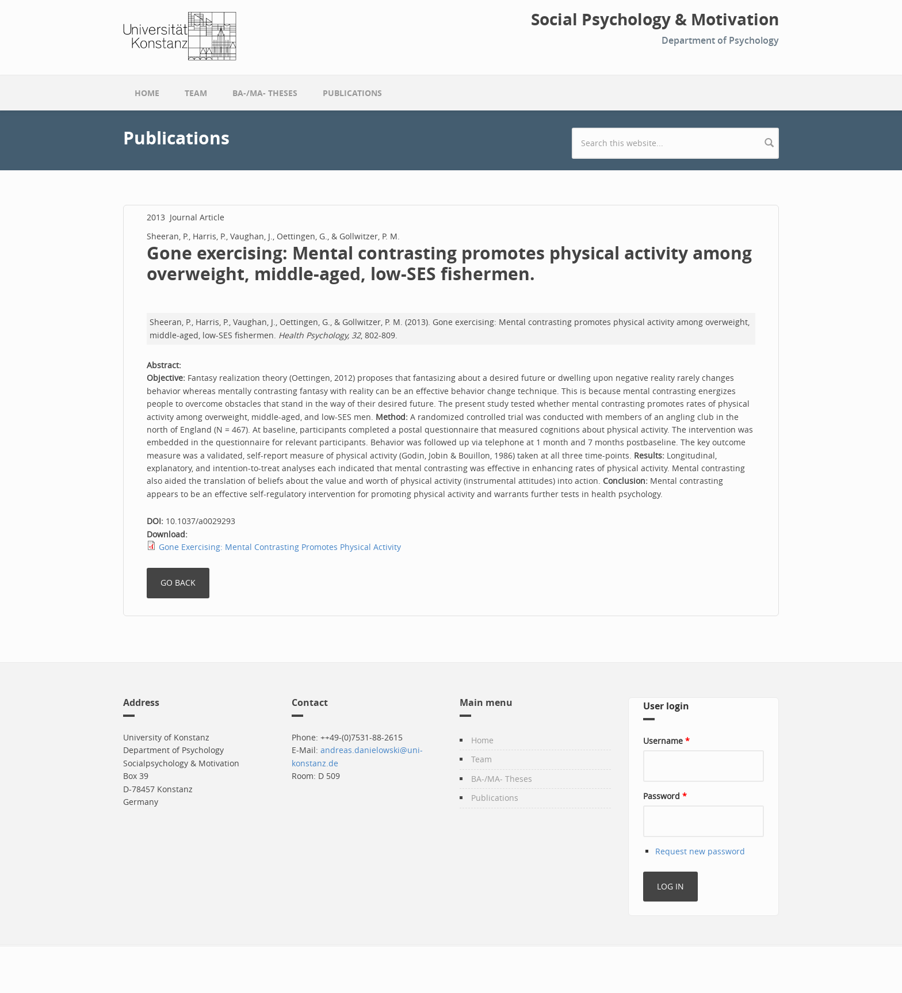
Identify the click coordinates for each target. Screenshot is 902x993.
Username (666, 740)
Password (665, 795)
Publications (352, 92)
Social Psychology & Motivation (655, 20)
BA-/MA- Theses (264, 92)
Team (196, 92)
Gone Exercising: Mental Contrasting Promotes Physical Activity (280, 546)
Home (147, 92)
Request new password (700, 851)
